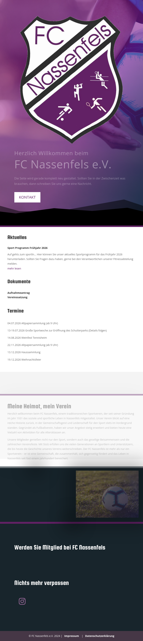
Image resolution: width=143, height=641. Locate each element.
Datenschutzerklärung (99, 636)
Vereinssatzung (17, 297)
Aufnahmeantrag (18, 293)
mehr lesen (14, 268)
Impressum (71, 636)
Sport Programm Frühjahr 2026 (27, 248)
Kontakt (27, 197)
